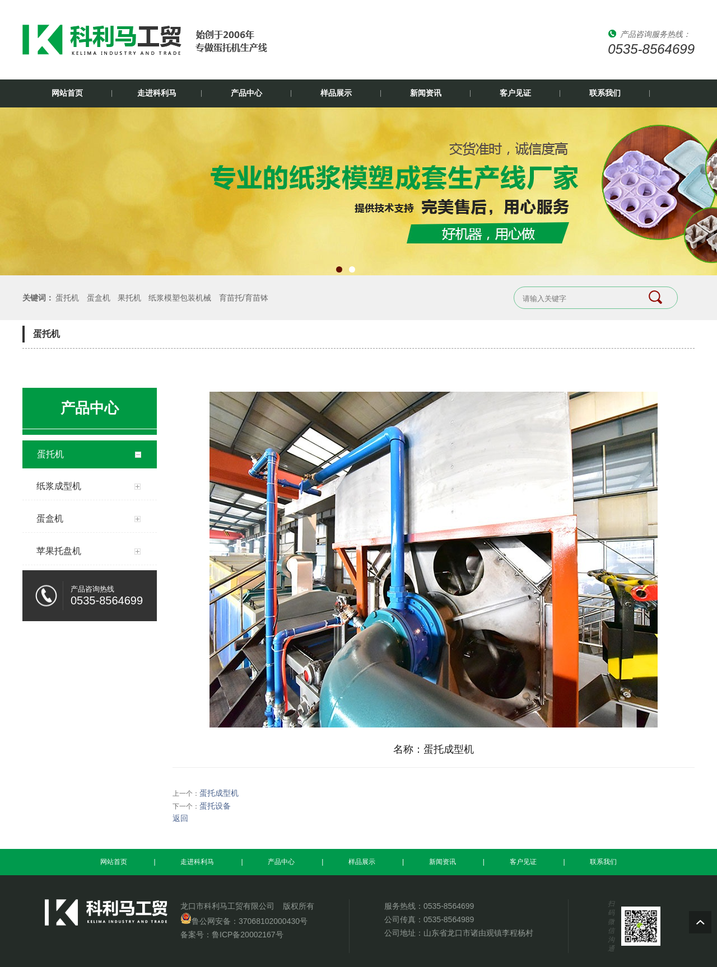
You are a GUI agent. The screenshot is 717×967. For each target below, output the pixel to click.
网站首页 (67, 93)
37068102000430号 (273, 921)
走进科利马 (156, 93)
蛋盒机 (98, 297)
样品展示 (336, 93)
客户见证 (515, 93)
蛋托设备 (215, 805)
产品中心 (246, 93)
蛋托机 (67, 297)
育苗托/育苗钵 (243, 297)
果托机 (129, 297)
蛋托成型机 (219, 792)
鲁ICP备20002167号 (247, 934)
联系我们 (605, 93)
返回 (180, 818)
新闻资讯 (425, 93)
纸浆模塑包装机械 (179, 297)
